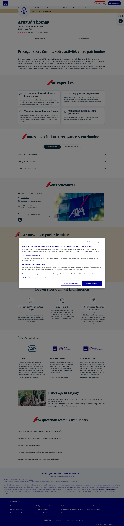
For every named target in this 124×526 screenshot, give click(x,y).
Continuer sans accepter (94, 242)
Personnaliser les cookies (71, 283)
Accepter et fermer (91, 283)
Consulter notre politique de (36, 278)
